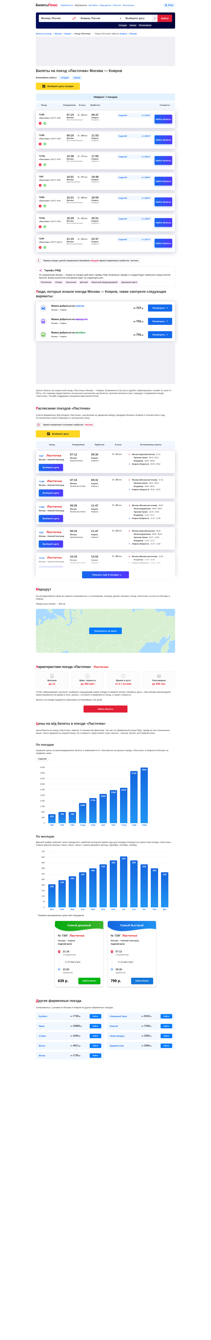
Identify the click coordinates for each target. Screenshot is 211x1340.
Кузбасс (43, 1016)
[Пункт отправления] (58, 18)
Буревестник (117, 1045)
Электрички (128, 5)
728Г (41, 456)
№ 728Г (116, 935)
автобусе (80, 332)
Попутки (117, 5)
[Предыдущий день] (120, 18)
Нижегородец (117, 1036)
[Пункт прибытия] (98, 18)
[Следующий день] (155, 18)
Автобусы (93, 5)
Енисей (114, 1026)
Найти (165, 18)
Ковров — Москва (128, 34)
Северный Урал (118, 1016)
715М (41, 507)
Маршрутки (105, 5)
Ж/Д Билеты (81, 5)
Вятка (42, 1055)
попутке (79, 306)
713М (41, 481)
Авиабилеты (67, 5)
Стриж (42, 1036)
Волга (42, 1045)
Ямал (42, 1026)
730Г (41, 532)
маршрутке (81, 319)
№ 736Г (63, 935)
